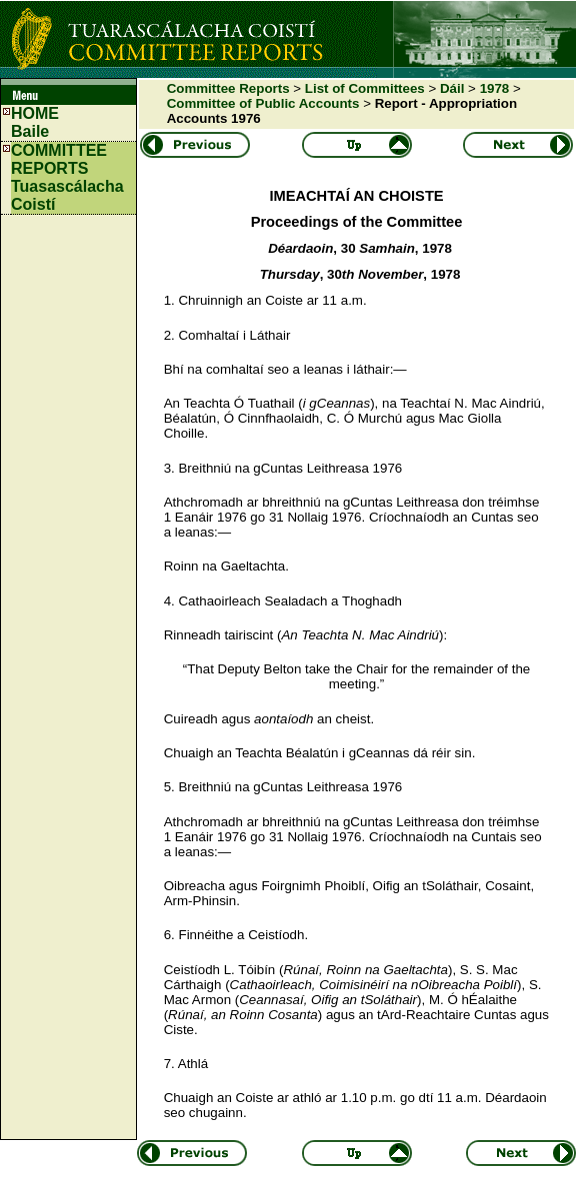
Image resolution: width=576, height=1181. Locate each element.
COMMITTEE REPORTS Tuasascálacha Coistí (67, 177)
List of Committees (365, 88)
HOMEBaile (35, 122)
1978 (495, 88)
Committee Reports (228, 88)
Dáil (452, 88)
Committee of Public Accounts (263, 103)
